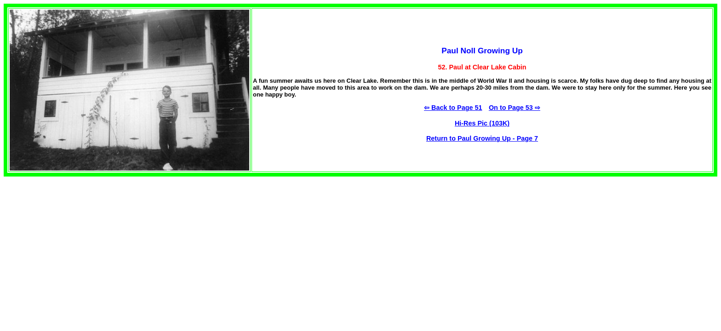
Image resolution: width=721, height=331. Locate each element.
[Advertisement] (81, 241)
